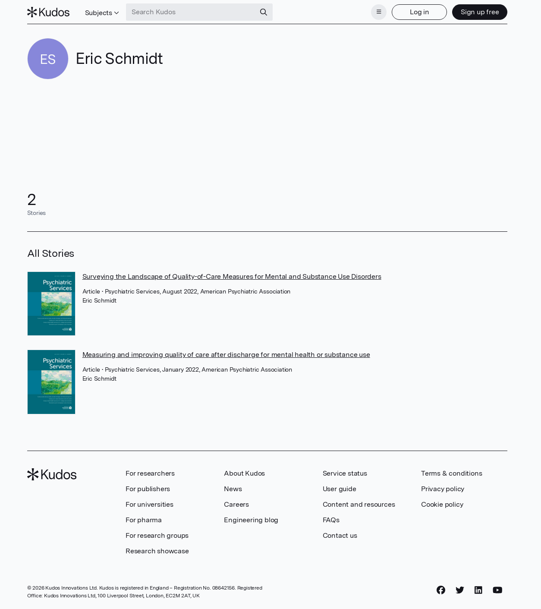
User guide (339, 489)
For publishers (148, 489)
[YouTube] (498, 590)
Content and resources (359, 504)
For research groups (157, 535)
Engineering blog (251, 520)
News (233, 489)
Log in (419, 12)
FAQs (331, 520)
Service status (345, 473)
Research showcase (157, 551)
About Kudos (244, 473)
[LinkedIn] (478, 590)
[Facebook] (441, 590)
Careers (236, 504)
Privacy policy (442, 489)
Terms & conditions (451, 473)
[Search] (263, 12)
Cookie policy (442, 504)
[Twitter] (460, 590)
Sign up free (480, 12)
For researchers (150, 473)
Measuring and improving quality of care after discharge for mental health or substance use (226, 354)
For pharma (144, 520)
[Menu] (379, 12)
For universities (149, 504)
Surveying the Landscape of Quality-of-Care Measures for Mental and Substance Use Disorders (231, 276)
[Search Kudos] (190, 12)
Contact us (340, 535)
